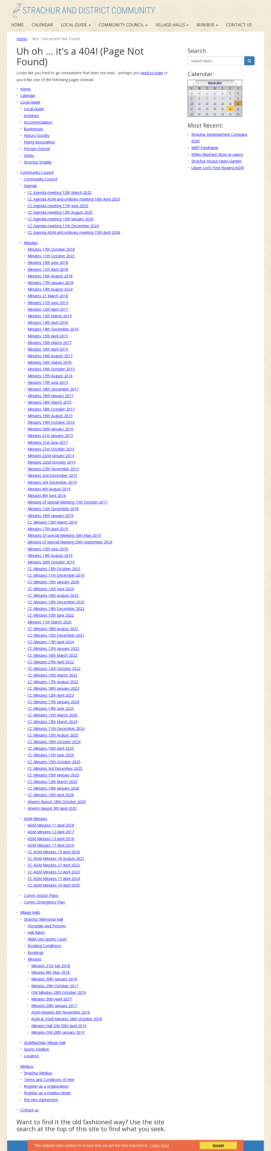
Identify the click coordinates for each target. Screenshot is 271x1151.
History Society (36, 135)
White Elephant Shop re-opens (217, 154)
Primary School (37, 148)
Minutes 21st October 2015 (51, 448)
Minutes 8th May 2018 (50, 972)
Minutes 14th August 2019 (50, 555)
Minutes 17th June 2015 (48, 382)
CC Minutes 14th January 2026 (53, 788)
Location (31, 1055)
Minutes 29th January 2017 (54, 1005)
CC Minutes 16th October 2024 (54, 741)
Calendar (42, 25)
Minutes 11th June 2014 (48, 302)
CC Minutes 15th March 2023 (52, 675)
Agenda (30, 185)
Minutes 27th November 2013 (53, 468)
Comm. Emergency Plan (44, 902)
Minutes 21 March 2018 (48, 295)
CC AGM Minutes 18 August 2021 (56, 858)
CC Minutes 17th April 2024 (51, 641)
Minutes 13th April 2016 (48, 322)
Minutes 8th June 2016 (47, 495)
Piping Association (39, 142)
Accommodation (38, 122)
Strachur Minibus (38, 1072)
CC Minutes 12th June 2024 (51, 588)
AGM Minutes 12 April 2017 (51, 831)
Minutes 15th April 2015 (48, 335)
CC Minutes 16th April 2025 (51, 748)
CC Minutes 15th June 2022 (51, 615)
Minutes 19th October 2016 (51, 422)
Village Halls (172, 25)
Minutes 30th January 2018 (54, 978)
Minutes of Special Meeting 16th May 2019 (64, 535)
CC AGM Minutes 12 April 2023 (54, 871)
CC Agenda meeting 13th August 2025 (60, 212)
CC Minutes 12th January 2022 (53, 648)
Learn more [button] (159, 1145)
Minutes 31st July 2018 (50, 965)
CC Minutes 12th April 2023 (51, 695)
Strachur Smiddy (38, 162)
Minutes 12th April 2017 (48, 309)
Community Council (123, 25)
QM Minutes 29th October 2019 (58, 992)
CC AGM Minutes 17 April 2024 (54, 878)
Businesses (33, 128)
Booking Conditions (44, 945)
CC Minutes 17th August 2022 (53, 681)
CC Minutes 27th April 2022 (51, 661)
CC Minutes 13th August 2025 (53, 735)
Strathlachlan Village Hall (44, 1042)
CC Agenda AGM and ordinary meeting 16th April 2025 (74, 199)
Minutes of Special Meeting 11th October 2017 (67, 502)
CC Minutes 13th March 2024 (52, 721)
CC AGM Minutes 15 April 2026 (54, 851)
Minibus (207, 25)
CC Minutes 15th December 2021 (56, 635)
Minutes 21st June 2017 (48, 442)
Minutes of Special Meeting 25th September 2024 (70, 541)
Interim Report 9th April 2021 (52, 808)
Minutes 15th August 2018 (50, 275)
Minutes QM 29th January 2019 (57, 1032)
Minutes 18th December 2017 (53, 389)
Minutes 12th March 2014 (49, 315)
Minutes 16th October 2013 (51, 368)
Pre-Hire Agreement (41, 1099)
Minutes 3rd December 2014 (52, 482)
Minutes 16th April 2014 (48, 349)
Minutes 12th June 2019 (48, 548)
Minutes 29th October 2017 (54, 985)
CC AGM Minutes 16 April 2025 (54, 885)
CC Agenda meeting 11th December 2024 (63, 225)
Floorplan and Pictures (47, 925)
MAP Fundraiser (205, 147)
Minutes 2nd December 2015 (52, 475)
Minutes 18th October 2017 (51, 409)
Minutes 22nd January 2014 (51, 455)
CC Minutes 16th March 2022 (52, 655)
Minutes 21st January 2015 (50, 435)
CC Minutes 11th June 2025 (51, 754)
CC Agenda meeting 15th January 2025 (60, 218)
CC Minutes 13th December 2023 (56, 601)
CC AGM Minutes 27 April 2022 (54, 865)
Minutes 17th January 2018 (50, 282)
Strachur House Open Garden (216, 161)
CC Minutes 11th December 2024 (56, 728)
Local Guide (76, 25)
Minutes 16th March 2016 (49, 362)
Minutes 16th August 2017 (50, 355)
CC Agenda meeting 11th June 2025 (58, 205)
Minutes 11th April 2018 (48, 269)
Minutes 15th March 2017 (49, 342)
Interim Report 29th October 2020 (57, 801)
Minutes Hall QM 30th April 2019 (59, 1025)
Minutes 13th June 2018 (48, 262)
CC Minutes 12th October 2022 (54, 668)
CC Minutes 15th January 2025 (53, 774)
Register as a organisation (46, 1086)
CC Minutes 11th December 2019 (56, 575)
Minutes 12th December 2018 (53, 508)
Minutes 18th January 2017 (50, 395)
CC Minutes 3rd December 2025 (55, 768)
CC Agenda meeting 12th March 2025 (60, 192)
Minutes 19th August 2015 (50, 415)
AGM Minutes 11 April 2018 (51, 825)
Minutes (31, 242)
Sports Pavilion (36, 1049)
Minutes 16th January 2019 (50, 515)
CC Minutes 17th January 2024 (53, 701)
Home (17, 25)
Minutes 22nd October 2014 (51, 462)
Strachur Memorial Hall (43, 919)
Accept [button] (218, 1145)
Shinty (29, 155)
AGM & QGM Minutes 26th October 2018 (66, 1018)
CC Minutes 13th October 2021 (54, 568)
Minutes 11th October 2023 (51, 255)
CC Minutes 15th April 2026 (51, 794)
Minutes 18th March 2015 (49, 402)
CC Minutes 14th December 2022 (56, 608)
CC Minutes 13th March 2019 (52, 522)
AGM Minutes (35, 818)
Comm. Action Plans (41, 895)
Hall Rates (36, 932)
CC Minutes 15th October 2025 (54, 761)
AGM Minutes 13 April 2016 (51, 838)
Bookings (36, 952)
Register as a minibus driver (47, 1092)
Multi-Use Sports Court (47, 939)
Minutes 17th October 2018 (51, 249)
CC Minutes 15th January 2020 (53, 581)
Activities (31, 115)
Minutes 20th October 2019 (51, 562)
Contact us (239, 25)
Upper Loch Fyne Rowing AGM (217, 167)
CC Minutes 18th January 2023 (53, 688)
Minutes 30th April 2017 (51, 998)
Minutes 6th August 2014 (49, 488)
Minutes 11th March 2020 (49, 622)
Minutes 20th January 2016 (50, 428)
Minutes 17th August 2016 (50, 375)
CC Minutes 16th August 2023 (53, 595)
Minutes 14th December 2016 (53, 329)
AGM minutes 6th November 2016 (60, 1012)
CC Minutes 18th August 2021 (53, 628)
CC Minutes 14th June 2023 (51, 708)
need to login (152, 72)
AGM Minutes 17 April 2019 (51, 845)
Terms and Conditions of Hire (49, 1079)
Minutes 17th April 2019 (48, 528)
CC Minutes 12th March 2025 (52, 781)
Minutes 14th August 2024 (50, 289)
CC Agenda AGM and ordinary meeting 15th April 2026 (74, 232)
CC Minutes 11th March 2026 (52, 714)
